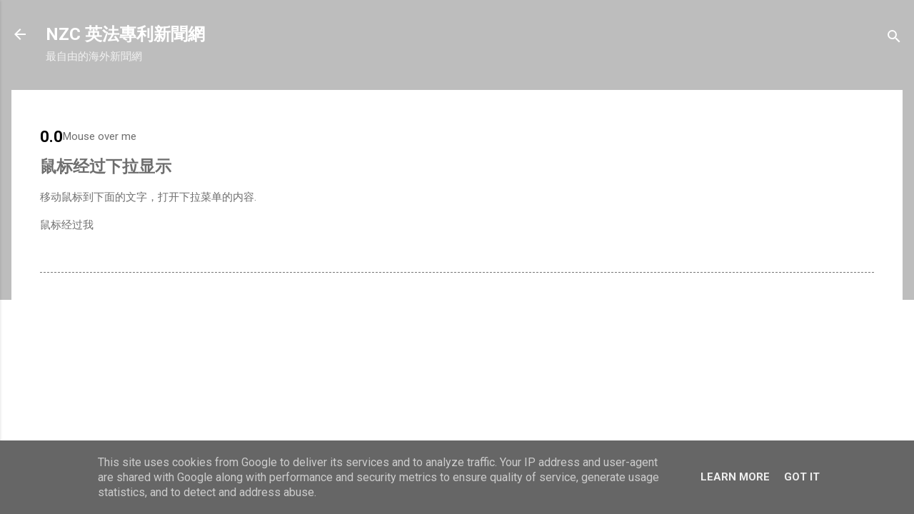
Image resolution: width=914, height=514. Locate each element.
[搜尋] (894, 39)
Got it (802, 476)
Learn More (735, 476)
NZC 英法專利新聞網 (125, 34)
